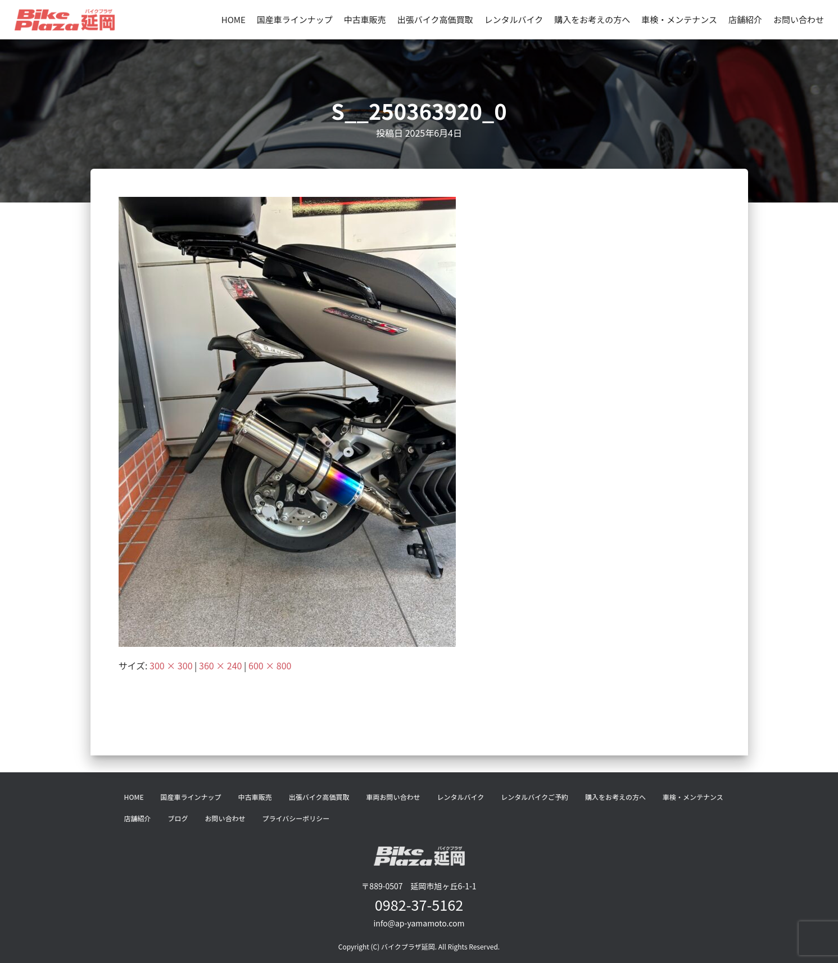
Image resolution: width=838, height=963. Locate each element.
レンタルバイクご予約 (534, 797)
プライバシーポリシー (296, 818)
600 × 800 (269, 665)
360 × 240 (220, 665)
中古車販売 (365, 19)
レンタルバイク (513, 19)
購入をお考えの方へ (592, 19)
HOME (233, 19)
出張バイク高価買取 (435, 19)
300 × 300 (171, 665)
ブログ (178, 818)
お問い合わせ (798, 19)
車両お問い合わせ (393, 797)
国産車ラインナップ (295, 19)
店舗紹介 (745, 19)
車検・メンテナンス (679, 19)
